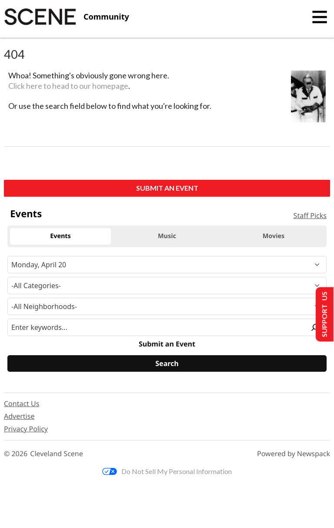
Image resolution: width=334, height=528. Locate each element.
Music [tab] (167, 236)
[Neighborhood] (167, 306)
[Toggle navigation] (320, 17)
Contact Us (21, 403)
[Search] (167, 363)
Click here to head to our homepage (68, 86)
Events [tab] (60, 236)
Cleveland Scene (56, 453)
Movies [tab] (274, 236)
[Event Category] (167, 285)
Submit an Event (167, 188)
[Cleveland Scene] (66, 16)
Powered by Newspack (293, 453)
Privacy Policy (26, 429)
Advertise (19, 416)
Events (26, 213)
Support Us (324, 314)
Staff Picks (310, 215)
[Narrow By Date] (167, 264)
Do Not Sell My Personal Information (167, 471)
